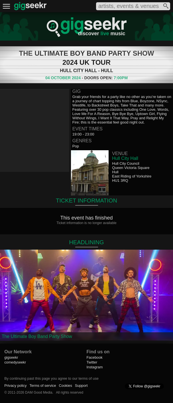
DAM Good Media (38, 392)
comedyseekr (15, 362)
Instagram (94, 367)
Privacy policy (15, 385)
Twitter (91, 362)
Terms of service (42, 385)
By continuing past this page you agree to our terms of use (51, 378)
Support (81, 385)
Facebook (94, 357)
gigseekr (11, 357)
